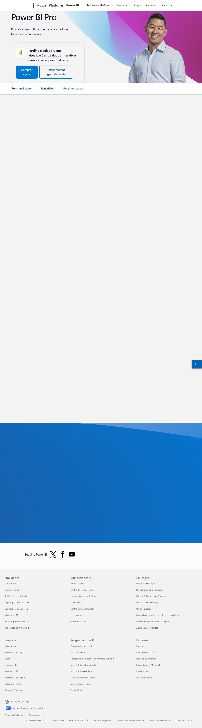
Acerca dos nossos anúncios (131, 720)
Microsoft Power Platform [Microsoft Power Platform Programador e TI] (82, 677)
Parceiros (151, 5)
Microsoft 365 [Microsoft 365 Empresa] (11, 671)
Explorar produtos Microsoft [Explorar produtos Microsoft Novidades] (18, 621)
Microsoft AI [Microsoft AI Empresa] (10, 645)
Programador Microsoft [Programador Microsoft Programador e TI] (81, 645)
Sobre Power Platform (96, 5)
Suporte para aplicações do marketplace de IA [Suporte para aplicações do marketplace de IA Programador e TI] (92, 658)
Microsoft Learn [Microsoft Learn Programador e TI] (77, 652)
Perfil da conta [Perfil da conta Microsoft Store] (77, 583)
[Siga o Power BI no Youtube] (72, 554)
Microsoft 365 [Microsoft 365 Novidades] (11, 615)
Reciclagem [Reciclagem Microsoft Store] (75, 615)
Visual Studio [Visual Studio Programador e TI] (76, 690)
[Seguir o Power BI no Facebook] (62, 554)
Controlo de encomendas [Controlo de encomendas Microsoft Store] (82, 608)
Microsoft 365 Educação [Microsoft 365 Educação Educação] (147, 602)
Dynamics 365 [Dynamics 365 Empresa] (11, 664)
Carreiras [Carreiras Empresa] (140, 645)
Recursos (167, 5)
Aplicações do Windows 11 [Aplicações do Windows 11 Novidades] (17, 627)
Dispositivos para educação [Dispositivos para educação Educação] (149, 589)
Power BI (72, 5)
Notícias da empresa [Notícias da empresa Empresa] (146, 658)
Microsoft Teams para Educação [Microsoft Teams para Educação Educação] (151, 596)
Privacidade (58, 720)
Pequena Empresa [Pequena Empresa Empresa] (13, 690)
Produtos (122, 5)
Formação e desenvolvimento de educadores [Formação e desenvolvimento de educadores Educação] (157, 615)
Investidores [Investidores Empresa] (142, 671)
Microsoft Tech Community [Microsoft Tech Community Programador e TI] (83, 664)
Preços (138, 5)
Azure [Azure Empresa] (7, 658)
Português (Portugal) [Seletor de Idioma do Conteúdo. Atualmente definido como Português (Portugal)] (20, 701)
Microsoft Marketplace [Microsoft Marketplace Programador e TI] (81, 671)
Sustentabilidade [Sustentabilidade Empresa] (144, 677)
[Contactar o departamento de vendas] (196, 364)
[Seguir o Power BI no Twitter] (53, 554)
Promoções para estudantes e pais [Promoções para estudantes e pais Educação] (152, 621)
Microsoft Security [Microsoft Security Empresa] (13, 652)
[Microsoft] (18, 5)
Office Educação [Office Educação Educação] (144, 608)
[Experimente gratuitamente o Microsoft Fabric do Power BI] (56, 72)
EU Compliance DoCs (160, 720)
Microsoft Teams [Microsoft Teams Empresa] (13, 683)
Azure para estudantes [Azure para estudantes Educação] (147, 627)
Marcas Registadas (103, 720)
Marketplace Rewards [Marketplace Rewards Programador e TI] (80, 683)
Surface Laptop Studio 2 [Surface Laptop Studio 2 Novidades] (16, 596)
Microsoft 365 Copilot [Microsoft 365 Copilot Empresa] (15, 677)
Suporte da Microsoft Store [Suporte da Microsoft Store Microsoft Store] (83, 596)
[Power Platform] (49, 5)
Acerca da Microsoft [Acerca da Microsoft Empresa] (145, 652)
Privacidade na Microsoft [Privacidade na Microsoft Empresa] (148, 664)
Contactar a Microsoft (36, 720)
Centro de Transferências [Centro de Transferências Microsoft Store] (82, 589)
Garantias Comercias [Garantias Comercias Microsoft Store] (80, 621)
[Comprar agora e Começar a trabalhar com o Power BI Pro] (27, 72)
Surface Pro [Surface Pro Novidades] (10, 583)
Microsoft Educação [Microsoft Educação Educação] (145, 583)
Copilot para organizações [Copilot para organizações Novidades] (17, 602)
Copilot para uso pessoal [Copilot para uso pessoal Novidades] (16, 608)
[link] (22, 90)
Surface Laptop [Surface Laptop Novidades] (12, 589)
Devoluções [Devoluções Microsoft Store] (75, 602)
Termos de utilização (79, 720)
